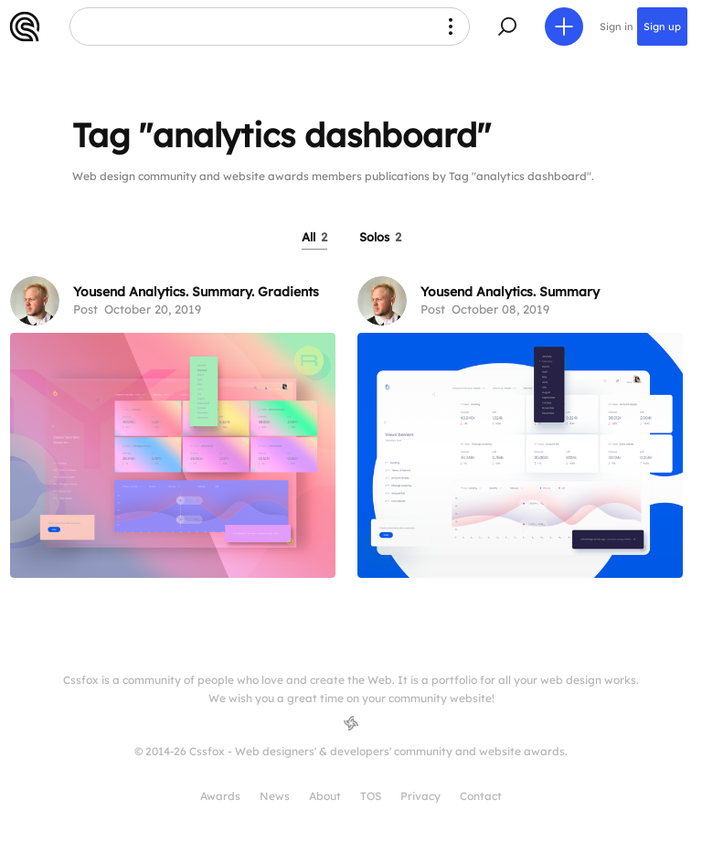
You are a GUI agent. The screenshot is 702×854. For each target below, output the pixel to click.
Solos (380, 237)
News (275, 796)
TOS (370, 796)
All (314, 237)
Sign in (616, 26)
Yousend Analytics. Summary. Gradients (196, 291)
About (325, 796)
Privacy (420, 796)
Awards (220, 796)
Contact (481, 796)
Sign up (662, 26)
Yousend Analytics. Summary (510, 291)
